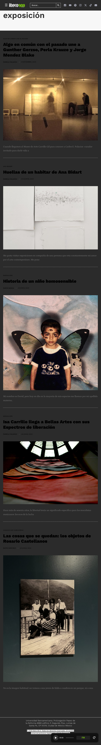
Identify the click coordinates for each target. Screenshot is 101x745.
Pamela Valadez (10, 62)
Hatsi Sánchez (9, 548)
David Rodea (8, 288)
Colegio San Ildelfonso (13, 530)
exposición (8, 275)
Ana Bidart (7, 166)
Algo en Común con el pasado (15, 39)
